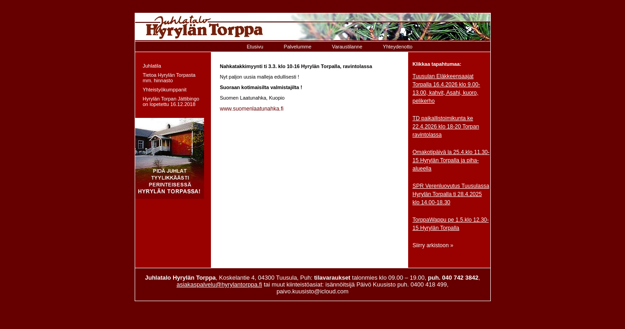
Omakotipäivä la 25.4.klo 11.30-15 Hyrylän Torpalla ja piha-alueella (451, 160)
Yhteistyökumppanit (165, 89)
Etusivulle (313, 27)
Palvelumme (298, 46)
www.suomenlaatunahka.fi (252, 109)
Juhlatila (152, 66)
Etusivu (255, 46)
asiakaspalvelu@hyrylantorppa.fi (219, 284)
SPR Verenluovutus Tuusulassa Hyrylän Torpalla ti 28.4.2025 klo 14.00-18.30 (451, 194)
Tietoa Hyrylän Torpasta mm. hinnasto (169, 77)
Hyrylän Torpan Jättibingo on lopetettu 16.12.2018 (171, 101)
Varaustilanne (347, 46)
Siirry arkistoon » (433, 245)
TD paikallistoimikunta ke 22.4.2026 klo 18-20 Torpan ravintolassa (446, 126)
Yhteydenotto (398, 46)
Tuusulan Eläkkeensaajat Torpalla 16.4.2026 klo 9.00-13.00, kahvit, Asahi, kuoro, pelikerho (446, 88)
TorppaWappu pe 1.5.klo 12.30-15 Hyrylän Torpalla (451, 224)
